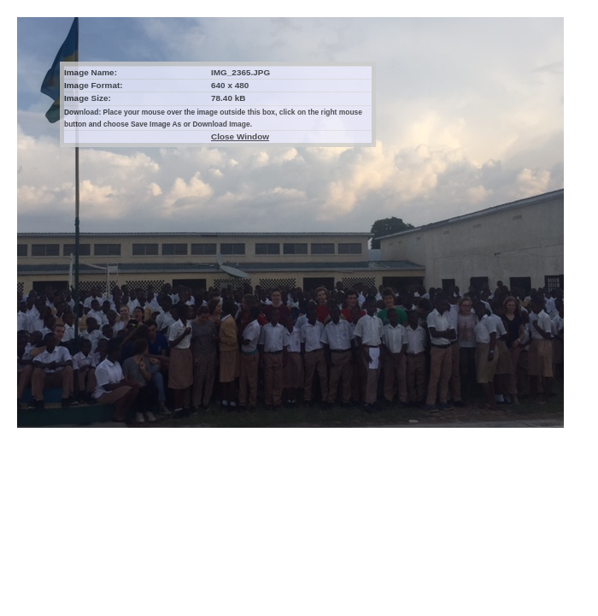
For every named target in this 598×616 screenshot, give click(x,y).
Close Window (240, 136)
